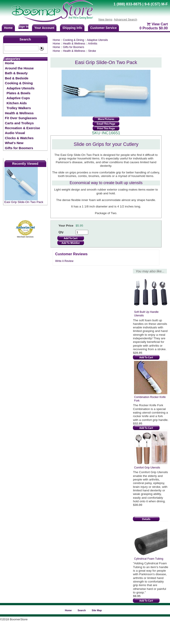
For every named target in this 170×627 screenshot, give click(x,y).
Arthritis (92, 43)
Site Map (97, 610)
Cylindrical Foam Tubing (148, 558)
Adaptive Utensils (20, 88)
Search (25, 39)
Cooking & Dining (19, 83)
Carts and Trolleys (19, 123)
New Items (105, 19)
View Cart (160, 24)
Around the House (19, 68)
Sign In (23, 26)
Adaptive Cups (18, 98)
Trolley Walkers (19, 108)
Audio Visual (15, 133)
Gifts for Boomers (19, 148)
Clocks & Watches (19, 138)
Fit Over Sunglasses (21, 118)
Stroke (92, 50)
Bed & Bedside (16, 78)
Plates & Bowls (18, 93)
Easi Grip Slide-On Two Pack (23, 202)
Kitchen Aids (17, 103)
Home (9, 63)
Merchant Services (25, 237)
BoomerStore (52, 11)
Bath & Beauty (16, 73)
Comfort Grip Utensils (147, 467)
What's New (14, 143)
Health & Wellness (19, 113)
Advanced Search (125, 19)
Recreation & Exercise (22, 128)
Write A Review (64, 261)
